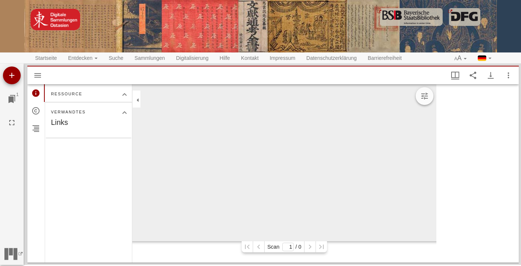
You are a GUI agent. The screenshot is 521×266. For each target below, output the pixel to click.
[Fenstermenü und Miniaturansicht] (455, 75)
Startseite (46, 58)
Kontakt (249, 58)
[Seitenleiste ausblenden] (38, 75)
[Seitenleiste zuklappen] (137, 100)
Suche (116, 58)
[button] (461, 58)
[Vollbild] (12, 123)
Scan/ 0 (284, 247)
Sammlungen (149, 58)
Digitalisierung (192, 58)
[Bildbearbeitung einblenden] (424, 96)
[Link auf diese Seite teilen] (473, 75)
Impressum (282, 58)
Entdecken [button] (83, 58)
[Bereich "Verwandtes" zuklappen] (124, 112)
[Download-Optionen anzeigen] (491, 75)
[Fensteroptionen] (508, 75)
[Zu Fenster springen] (12, 99)
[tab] (36, 93)
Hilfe (224, 58)
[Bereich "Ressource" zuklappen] (124, 94)
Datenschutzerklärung (331, 58)
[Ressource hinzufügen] (12, 75)
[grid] (477, 173)
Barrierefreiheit (385, 58)
